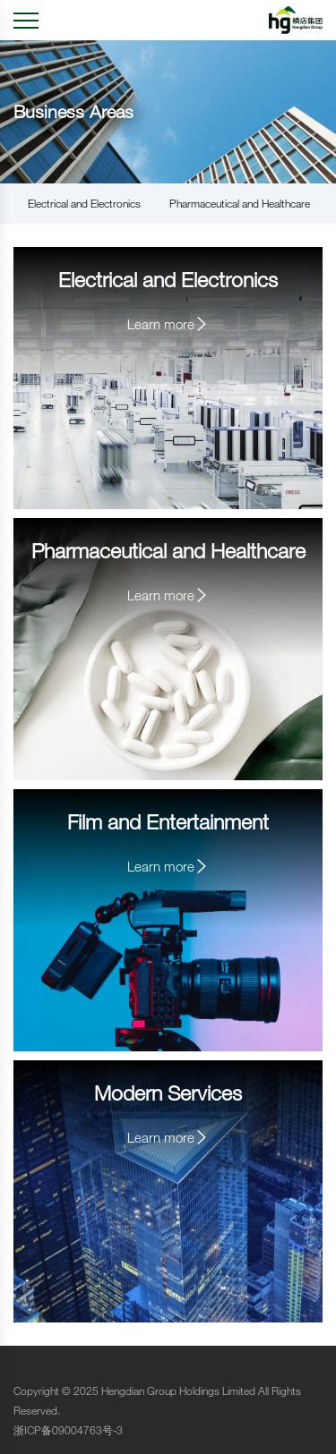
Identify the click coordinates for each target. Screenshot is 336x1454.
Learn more (168, 324)
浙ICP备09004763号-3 (68, 1430)
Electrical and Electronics (84, 203)
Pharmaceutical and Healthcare (239, 203)
